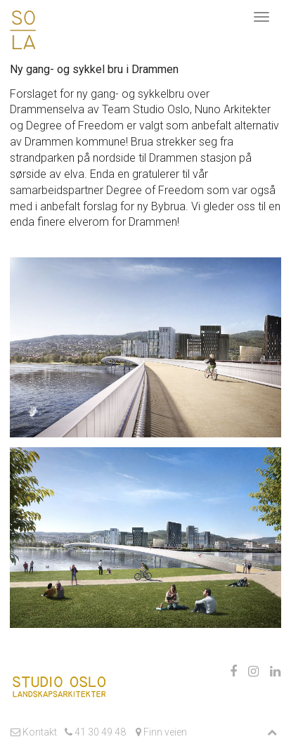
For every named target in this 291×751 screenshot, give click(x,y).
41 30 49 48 (95, 732)
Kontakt (34, 732)
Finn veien (160, 732)
